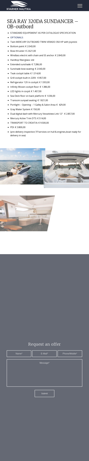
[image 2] (22, 165)
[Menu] (78, 5)
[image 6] (22, 201)
